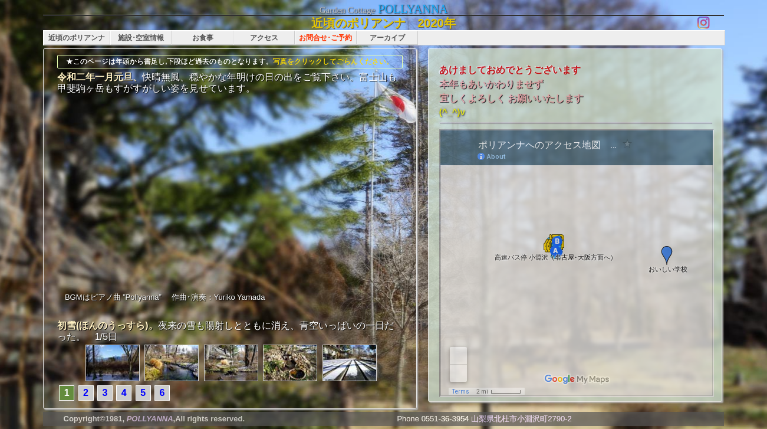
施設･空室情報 (141, 38)
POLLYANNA (412, 8)
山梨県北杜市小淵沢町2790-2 (521, 418)
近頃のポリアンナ (76, 38)
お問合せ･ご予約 (325, 38)
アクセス (264, 38)
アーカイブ (387, 38)
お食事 (202, 38)
